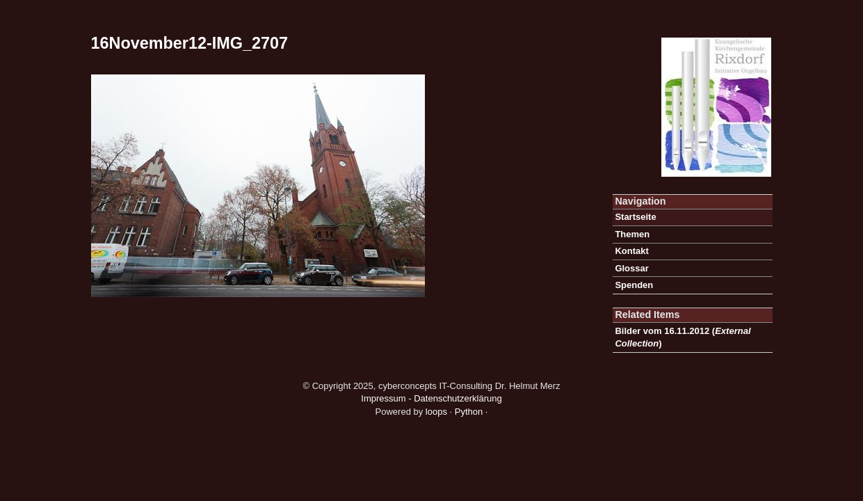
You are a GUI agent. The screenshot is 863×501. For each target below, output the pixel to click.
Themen (632, 234)
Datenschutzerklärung (457, 398)
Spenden (634, 285)
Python (469, 411)
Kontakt (631, 251)
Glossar (631, 268)
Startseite (635, 217)
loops (436, 411)
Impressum (383, 398)
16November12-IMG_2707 (189, 43)
